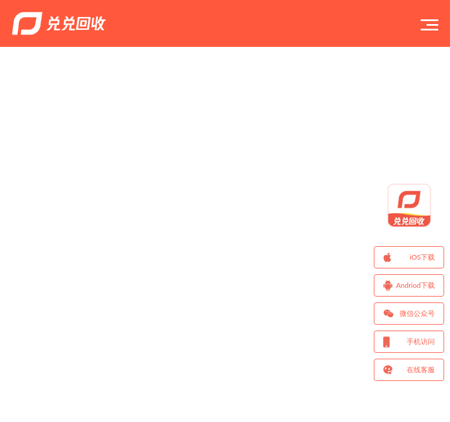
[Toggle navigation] (429, 23)
